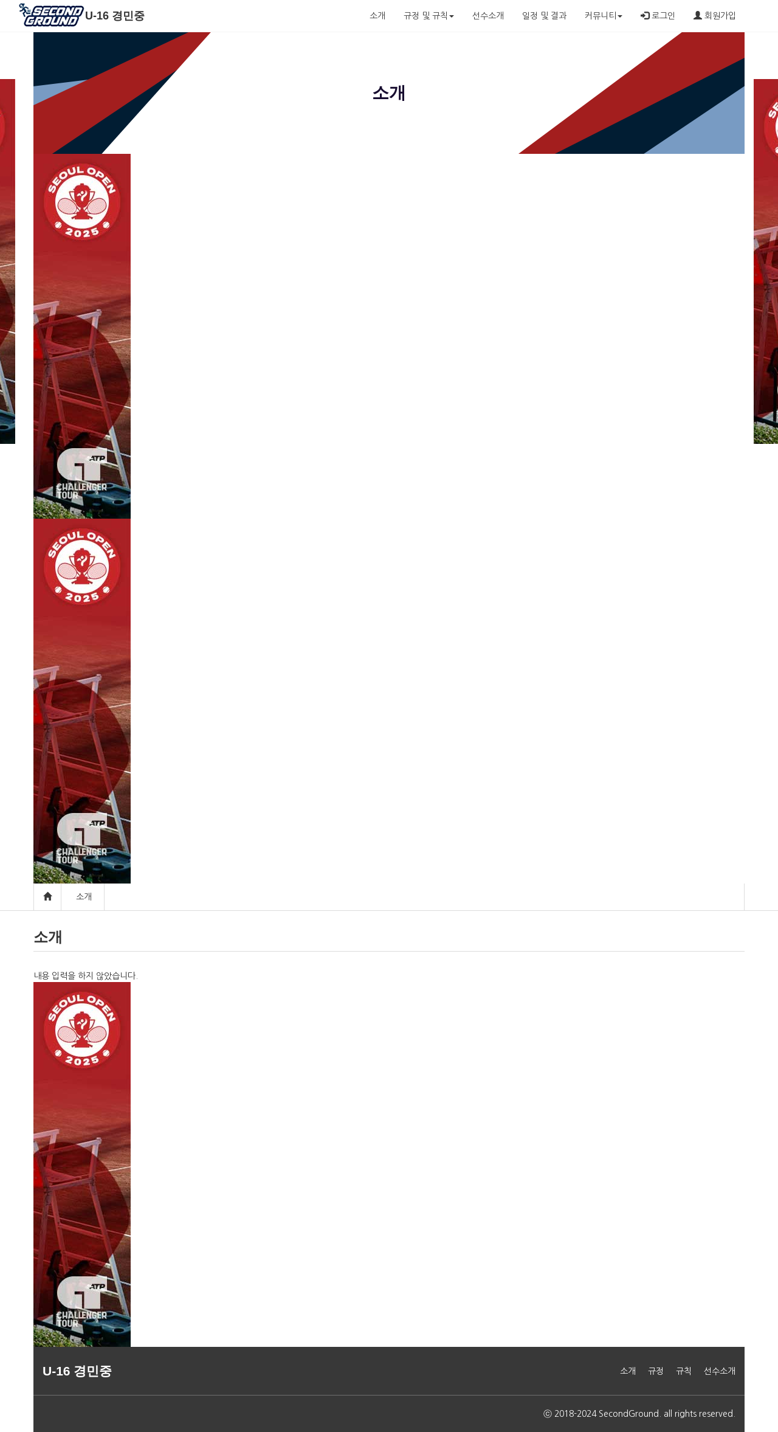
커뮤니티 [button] (603, 16)
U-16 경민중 (115, 16)
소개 (377, 16)
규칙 (684, 1371)
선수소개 (488, 16)
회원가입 (715, 15)
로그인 (658, 15)
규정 (656, 1371)
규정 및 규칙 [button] (429, 16)
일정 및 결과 (544, 16)
